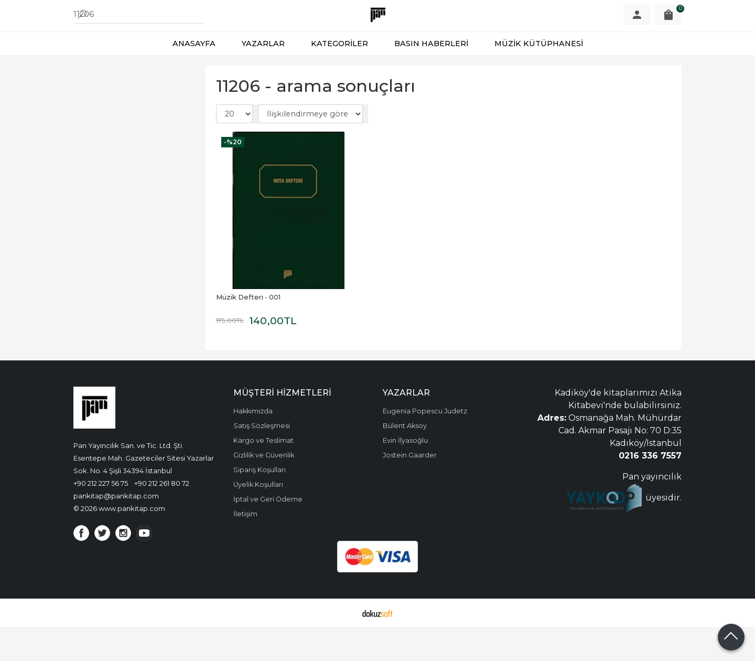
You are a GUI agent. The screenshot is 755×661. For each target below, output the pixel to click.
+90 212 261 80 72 (161, 517)
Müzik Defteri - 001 (248, 331)
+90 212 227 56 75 (100, 517)
